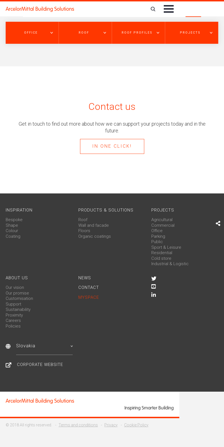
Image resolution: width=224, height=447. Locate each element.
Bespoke (14, 219)
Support (13, 304)
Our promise (17, 293)
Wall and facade (93, 225)
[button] (32, 33)
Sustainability (18, 309)
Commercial (163, 225)
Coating (13, 236)
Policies (13, 326)
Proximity (14, 315)
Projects (162, 210)
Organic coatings (94, 236)
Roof (82, 219)
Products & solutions (105, 210)
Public (157, 241)
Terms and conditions (78, 425)
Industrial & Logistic (170, 263)
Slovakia (44, 345)
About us (17, 277)
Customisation (19, 298)
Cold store (161, 258)
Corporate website (40, 364)
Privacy (111, 425)
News (84, 277)
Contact (88, 287)
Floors (84, 230)
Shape (12, 225)
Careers (13, 320)
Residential (161, 252)
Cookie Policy (136, 425)
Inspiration (19, 210)
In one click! (112, 146)
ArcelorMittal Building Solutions (40, 9)
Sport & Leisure (166, 247)
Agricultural (162, 219)
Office (157, 230)
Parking (158, 236)
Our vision (15, 287)
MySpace (88, 297)
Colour (12, 230)
